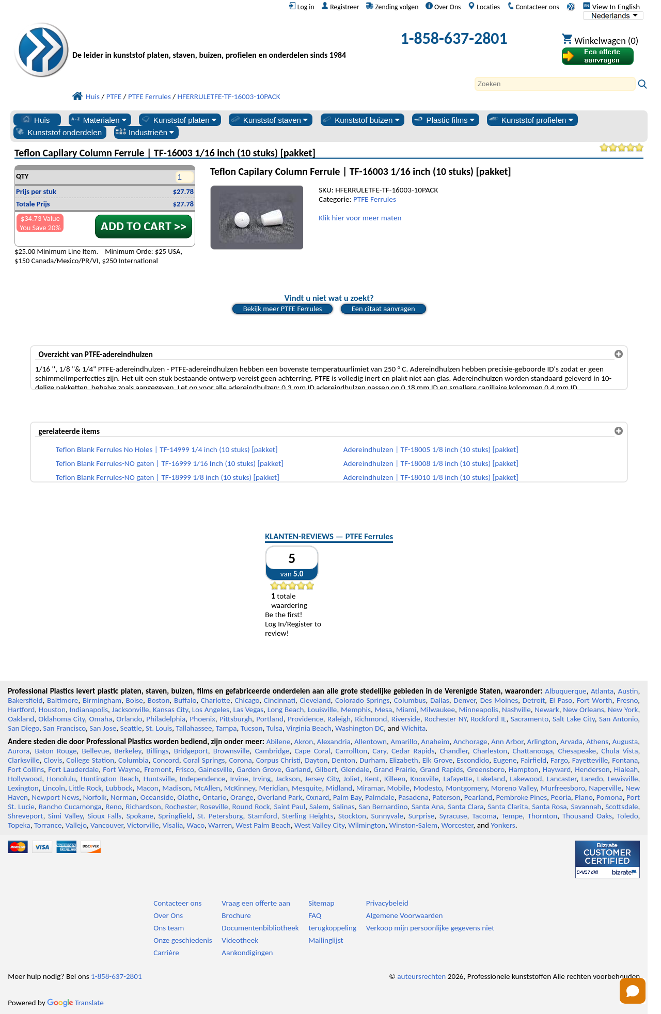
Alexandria (334, 741)
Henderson (592, 769)
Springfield (176, 815)
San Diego (23, 728)
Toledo (627, 815)
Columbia (133, 760)
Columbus (410, 700)
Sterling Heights (307, 815)
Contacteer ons (533, 6)
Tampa (226, 728)
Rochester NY (445, 718)
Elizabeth (403, 760)
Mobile (398, 788)
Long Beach (285, 709)
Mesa (383, 709)
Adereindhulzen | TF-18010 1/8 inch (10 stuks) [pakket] (430, 477)
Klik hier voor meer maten (360, 217)
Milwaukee (437, 709)
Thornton (542, 815)
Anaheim (435, 741)
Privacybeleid (387, 903)
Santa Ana (428, 806)
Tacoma (484, 815)
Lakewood (526, 778)
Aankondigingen (247, 952)
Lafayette (458, 778)
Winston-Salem (413, 825)
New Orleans (583, 709)
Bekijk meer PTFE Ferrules (282, 308)
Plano (583, 797)
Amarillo (403, 741)
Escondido (473, 760)
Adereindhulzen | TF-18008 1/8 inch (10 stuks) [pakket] (430, 463)
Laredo (592, 778)
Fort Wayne (121, 769)
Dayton (316, 760)
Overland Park (279, 797)
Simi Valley (65, 815)
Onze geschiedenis (182, 940)
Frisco (185, 769)
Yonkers (503, 825)
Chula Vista (619, 750)
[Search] (555, 84)
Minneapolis (478, 709)
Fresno (627, 700)
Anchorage (470, 741)
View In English (611, 6)
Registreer (340, 6)
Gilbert (326, 769)
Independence (202, 778)
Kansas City (170, 709)
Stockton (352, 815)
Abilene (278, 741)
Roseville (214, 806)
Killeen (394, 778)
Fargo (559, 760)
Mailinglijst (325, 940)
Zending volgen (392, 6)
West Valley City (319, 825)
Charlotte (215, 700)
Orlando (129, 718)
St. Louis (159, 728)
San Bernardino (382, 806)
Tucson (252, 728)
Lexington (23, 788)
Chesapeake (577, 750)
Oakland (21, 718)
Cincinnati (279, 700)
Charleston (490, 750)
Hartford (21, 709)
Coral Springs (204, 760)
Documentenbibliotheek (260, 927)
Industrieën (144, 132)
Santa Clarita (507, 806)
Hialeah (626, 769)
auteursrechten (421, 976)
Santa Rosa (549, 806)
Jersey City (322, 778)
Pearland (478, 797)
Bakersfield (25, 700)
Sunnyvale (387, 815)
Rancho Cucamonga (70, 806)
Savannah (586, 806)
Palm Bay (347, 797)
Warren (220, 825)
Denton (343, 760)
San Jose (102, 728)
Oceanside (157, 797)
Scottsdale (621, 806)
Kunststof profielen (530, 119)
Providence (305, 718)
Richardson (143, 806)
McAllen (207, 788)
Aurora (18, 750)
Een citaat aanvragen (383, 308)
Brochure (236, 915)
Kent (372, 778)
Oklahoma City (61, 718)
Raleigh (339, 718)
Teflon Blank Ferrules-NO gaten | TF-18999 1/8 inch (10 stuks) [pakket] (167, 477)
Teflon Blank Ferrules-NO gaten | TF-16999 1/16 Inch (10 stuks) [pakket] (170, 463)
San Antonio (618, 718)
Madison (176, 788)
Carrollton (352, 750)
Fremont (157, 769)
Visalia (173, 825)
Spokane (140, 815)
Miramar (369, 788)
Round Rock (251, 806)
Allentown (370, 741)
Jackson (288, 778)
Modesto (428, 788)
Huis (35, 119)
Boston (158, 700)
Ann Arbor (507, 741)
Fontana (625, 760)
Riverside (405, 718)
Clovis (53, 760)
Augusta (625, 741)
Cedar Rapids (412, 750)
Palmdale (380, 797)
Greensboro (485, 769)
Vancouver (106, 825)
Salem (318, 806)
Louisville (322, 709)
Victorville (143, 825)
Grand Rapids (441, 769)
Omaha (100, 718)
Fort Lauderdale (73, 769)
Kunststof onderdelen (58, 132)
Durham (372, 760)
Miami (406, 709)
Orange (242, 797)
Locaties (484, 6)
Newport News (55, 797)
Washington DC (359, 728)
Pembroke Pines (521, 797)
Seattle (131, 728)
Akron (303, 741)
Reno (113, 806)
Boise (134, 700)
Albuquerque (565, 691)
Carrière (166, 952)
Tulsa (274, 728)
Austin (628, 691)
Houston (52, 709)
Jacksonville (130, 709)
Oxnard (317, 797)
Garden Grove (259, 769)
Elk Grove (437, 760)
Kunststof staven (269, 119)
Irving (262, 778)
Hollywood (25, 778)
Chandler (453, 750)
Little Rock (85, 788)
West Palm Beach (263, 825)
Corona (240, 760)
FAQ (314, 915)
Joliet (351, 778)
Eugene (505, 760)
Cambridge (272, 750)
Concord (165, 760)
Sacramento (529, 718)
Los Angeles (210, 709)
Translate (75, 1002)
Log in (301, 6)
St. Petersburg (220, 815)
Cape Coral (312, 750)
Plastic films (443, 119)
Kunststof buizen (360, 119)
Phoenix (202, 718)
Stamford (262, 815)
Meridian (273, 788)
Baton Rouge (55, 750)
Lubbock (119, 788)
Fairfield (533, 760)
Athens (597, 741)
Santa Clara (465, 806)
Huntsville (159, 778)
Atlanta (602, 691)
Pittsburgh (235, 718)
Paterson (446, 797)
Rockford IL (488, 718)
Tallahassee (194, 728)
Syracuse (453, 815)
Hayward (557, 769)
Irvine (239, 778)
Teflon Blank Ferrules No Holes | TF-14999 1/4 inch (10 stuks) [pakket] (167, 449)
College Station (90, 760)
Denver (464, 700)
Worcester (457, 825)
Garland (298, 769)
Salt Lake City (574, 718)
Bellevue (95, 750)
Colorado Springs (362, 700)
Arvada (571, 741)
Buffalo (185, 700)
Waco (195, 825)
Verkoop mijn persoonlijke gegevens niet (430, 927)
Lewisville (623, 778)
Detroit (534, 700)
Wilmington (366, 825)
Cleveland (315, 700)
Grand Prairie (394, 769)
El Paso (560, 700)
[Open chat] (633, 991)
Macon (147, 788)
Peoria (561, 797)
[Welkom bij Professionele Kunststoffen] (209, 41)
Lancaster (561, 778)
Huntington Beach (109, 778)
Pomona (609, 797)
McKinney (239, 788)
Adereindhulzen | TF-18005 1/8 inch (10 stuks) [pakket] (430, 449)
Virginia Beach (309, 728)
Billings (157, 750)
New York (623, 709)
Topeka (19, 825)
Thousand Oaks (587, 815)
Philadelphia (165, 718)
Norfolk (95, 797)
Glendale (355, 769)
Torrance (48, 825)
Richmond (371, 718)
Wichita (413, 728)
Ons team (168, 927)
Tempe (512, 815)
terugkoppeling (332, 927)
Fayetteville (590, 760)
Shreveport (25, 815)
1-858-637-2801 (454, 38)
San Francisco (64, 728)
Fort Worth (594, 700)
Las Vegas (248, 709)
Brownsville (231, 750)
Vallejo (76, 825)
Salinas (343, 806)
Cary (379, 750)
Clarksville (24, 760)
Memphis (356, 709)
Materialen (98, 119)
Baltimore (62, 700)
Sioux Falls (105, 815)
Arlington (541, 741)
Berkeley (127, 750)
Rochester (180, 806)
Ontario (214, 797)
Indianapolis (88, 709)
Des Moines (499, 700)
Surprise (421, 815)
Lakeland (491, 778)
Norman (124, 797)
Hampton (524, 769)
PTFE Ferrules (374, 199)
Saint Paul (289, 806)
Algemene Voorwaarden (404, 915)
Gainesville (215, 769)
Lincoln (53, 788)
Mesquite (307, 788)
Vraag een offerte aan (256, 903)
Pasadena (413, 797)
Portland (270, 718)
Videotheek (240, 940)
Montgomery (466, 788)
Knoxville (425, 778)
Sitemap (321, 903)
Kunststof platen (178, 119)
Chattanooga (532, 750)
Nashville (516, 709)
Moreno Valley (514, 788)
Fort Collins (26, 769)
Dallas (439, 700)
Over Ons (443, 6)
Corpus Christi (278, 760)
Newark (546, 709)
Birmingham (102, 700)
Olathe (187, 797)
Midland (339, 788)
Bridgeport (191, 750)
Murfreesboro (563, 788)
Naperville (605, 788)
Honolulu (60, 778)
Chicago (246, 700)
